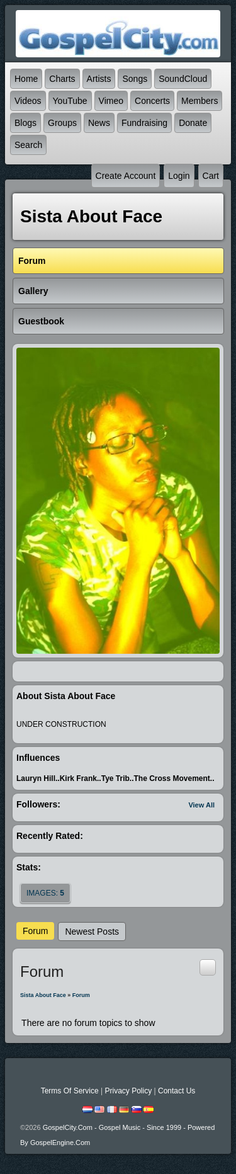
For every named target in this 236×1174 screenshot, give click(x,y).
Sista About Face (43, 995)
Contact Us (176, 1090)
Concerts (152, 101)
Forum (35, 931)
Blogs (25, 123)
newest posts (92, 931)
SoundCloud (183, 79)
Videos (28, 101)
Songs (134, 79)
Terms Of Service (70, 1090)
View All (201, 805)
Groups (62, 123)
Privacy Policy (128, 1090)
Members (199, 101)
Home (26, 79)
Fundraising (144, 123)
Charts (62, 79)
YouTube (70, 101)
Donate (193, 123)
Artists (99, 79)
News (99, 123)
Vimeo (111, 101)
